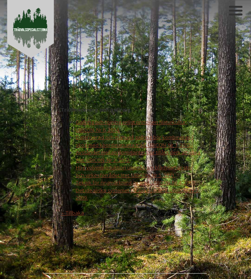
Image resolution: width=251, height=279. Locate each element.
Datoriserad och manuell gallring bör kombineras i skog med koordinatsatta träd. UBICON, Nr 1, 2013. (134, 81)
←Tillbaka (72, 152)
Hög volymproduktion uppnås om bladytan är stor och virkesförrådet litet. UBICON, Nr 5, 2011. (134, 111)
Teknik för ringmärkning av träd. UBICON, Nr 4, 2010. (136, 122)
